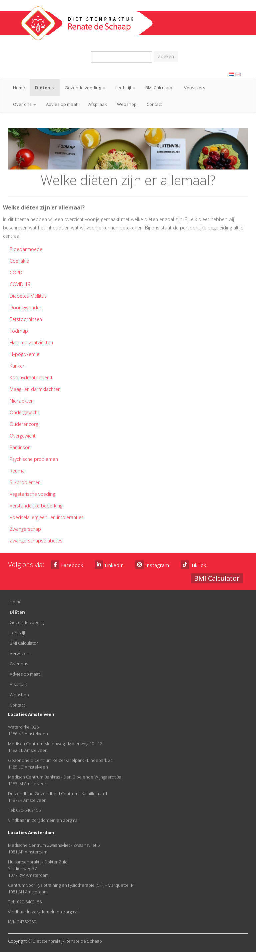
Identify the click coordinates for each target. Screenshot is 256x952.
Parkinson (20, 447)
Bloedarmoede (26, 249)
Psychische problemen (34, 459)
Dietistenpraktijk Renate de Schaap (67, 941)
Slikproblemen (25, 482)
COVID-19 (20, 284)
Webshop (127, 104)
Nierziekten (22, 401)
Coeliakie (19, 261)
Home (19, 88)
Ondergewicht (24, 412)
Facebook (67, 564)
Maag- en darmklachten (35, 389)
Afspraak (97, 104)
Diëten (45, 88)
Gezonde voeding (85, 88)
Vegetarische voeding (32, 494)
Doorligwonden (26, 307)
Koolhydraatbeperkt (31, 377)
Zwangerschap (25, 529)
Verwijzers (194, 88)
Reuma (17, 471)
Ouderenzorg (24, 424)
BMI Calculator (159, 88)
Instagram (152, 564)
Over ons (24, 104)
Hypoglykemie (24, 354)
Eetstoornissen (26, 319)
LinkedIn (109, 564)
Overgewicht (23, 436)
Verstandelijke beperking (36, 505)
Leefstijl (125, 88)
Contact (154, 104)
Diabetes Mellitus (28, 296)
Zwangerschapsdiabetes (36, 540)
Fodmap (19, 331)
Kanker (17, 366)
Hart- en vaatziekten (31, 342)
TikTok (193, 564)
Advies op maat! (62, 104)
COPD (16, 272)
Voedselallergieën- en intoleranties (47, 517)
